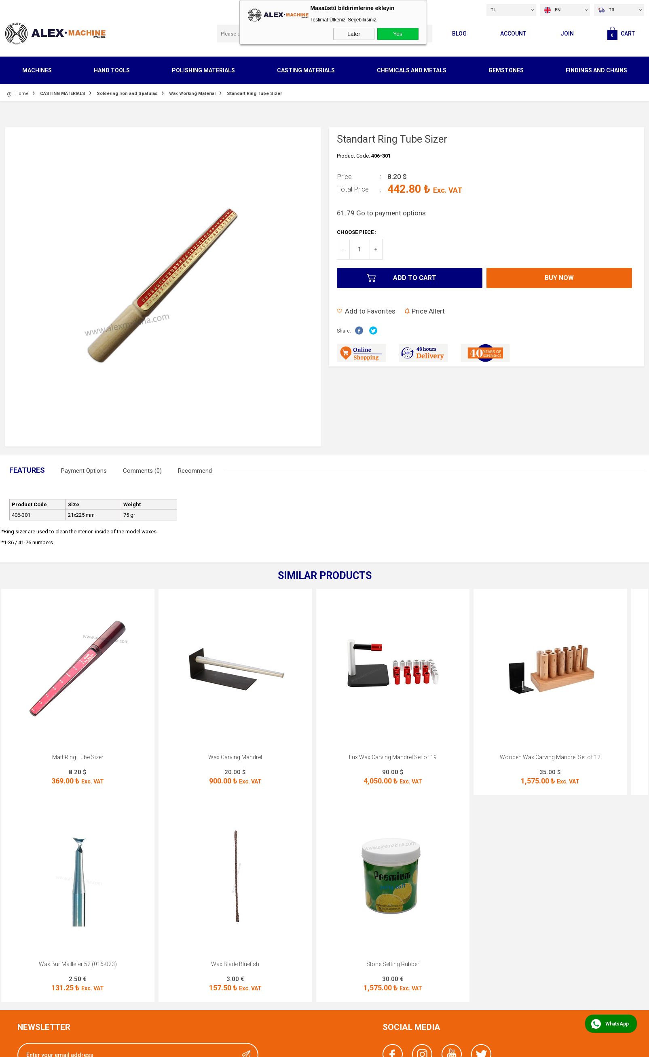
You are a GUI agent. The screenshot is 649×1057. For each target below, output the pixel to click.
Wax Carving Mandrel (235, 757)
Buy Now (559, 278)
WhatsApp (617, 1023)
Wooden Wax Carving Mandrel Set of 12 (550, 757)
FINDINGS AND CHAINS (596, 70)
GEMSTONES (506, 70)
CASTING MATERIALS (306, 70)
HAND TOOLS (112, 70)
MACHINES (37, 70)
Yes (397, 34)
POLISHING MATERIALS (203, 70)
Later (353, 34)
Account (513, 33)
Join (567, 33)
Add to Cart (414, 278)
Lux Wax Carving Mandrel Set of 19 (393, 757)
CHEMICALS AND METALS (411, 70)
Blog (459, 33)
